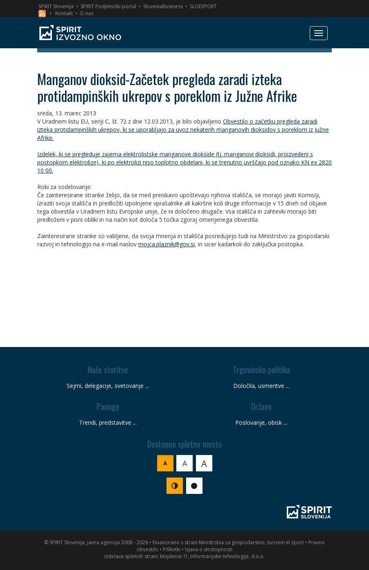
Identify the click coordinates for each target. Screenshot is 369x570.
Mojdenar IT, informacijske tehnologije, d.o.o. (212, 556)
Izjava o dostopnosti (208, 549)
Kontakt (64, 13)
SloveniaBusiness (163, 6)
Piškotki (171, 549)
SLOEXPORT (203, 6)
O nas (86, 13)
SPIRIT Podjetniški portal (108, 6)
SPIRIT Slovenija (56, 6)
